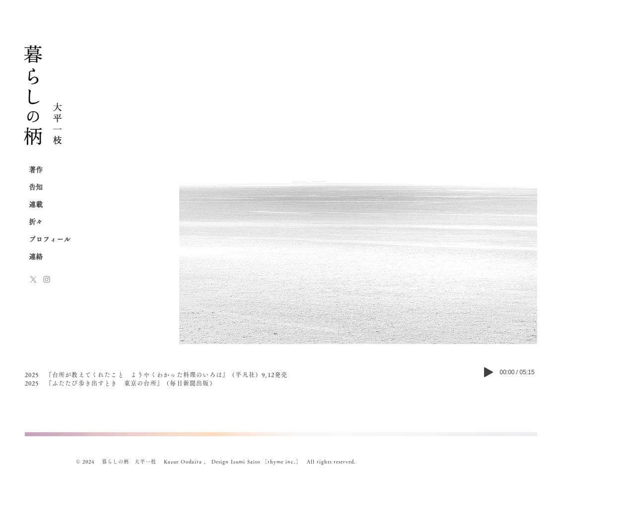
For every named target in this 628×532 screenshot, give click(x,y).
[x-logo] (33, 279)
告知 (36, 187)
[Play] (488, 372)
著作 (36, 169)
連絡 (36, 256)
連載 (36, 204)
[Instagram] (46, 279)
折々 (36, 221)
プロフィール (49, 239)
